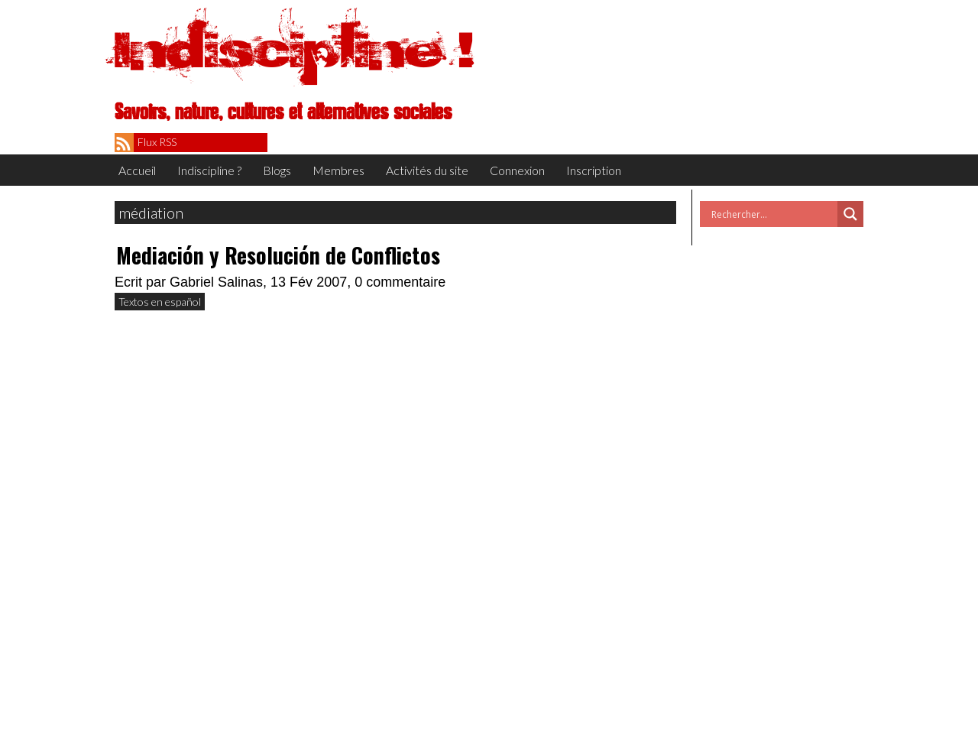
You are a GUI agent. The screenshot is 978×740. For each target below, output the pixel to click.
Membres (338, 170)
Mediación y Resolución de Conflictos (278, 255)
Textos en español (159, 301)
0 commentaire (400, 282)
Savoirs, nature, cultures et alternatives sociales (283, 112)
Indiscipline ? (209, 170)
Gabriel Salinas (216, 282)
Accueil (137, 170)
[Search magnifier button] (850, 214)
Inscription (593, 170)
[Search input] (772, 214)
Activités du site (427, 170)
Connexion (517, 170)
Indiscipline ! (294, 50)
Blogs (277, 170)
